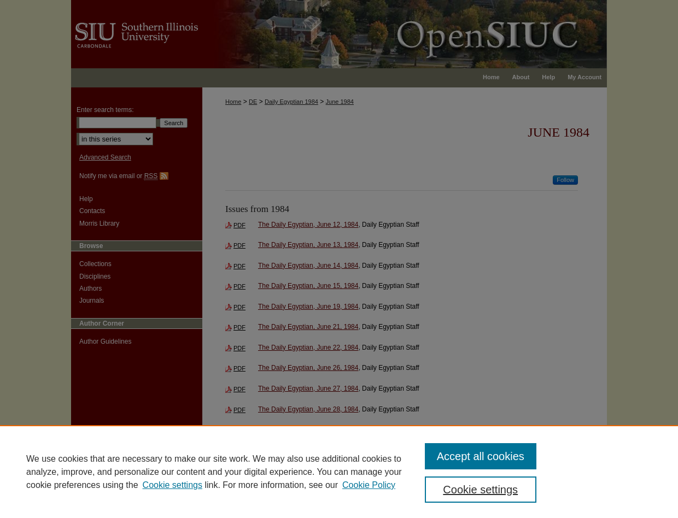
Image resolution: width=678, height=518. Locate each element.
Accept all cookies (480, 456)
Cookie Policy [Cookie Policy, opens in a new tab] (368, 485)
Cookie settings (172, 485)
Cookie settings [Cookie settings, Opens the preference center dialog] (480, 490)
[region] (339, 471)
